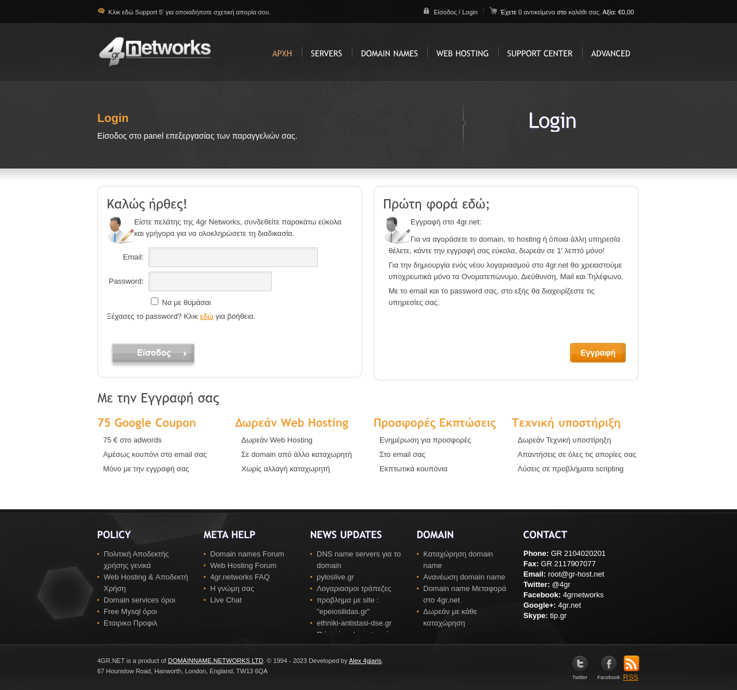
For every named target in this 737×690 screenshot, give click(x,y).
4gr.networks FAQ (239, 577)
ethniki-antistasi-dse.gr (354, 623)
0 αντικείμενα (537, 12)
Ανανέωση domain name (464, 577)
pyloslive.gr (335, 577)
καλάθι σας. (584, 12)
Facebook (608, 674)
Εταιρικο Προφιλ (130, 623)
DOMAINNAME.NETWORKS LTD (215, 660)
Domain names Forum (247, 554)
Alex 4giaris (365, 660)
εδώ (206, 316)
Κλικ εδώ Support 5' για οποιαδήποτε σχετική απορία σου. (189, 12)
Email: (133, 257)
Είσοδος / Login (455, 12)
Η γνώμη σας (232, 588)
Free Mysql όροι (130, 611)
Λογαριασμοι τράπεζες (354, 588)
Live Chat (226, 600)
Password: (126, 281)
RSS (631, 673)
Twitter (580, 674)
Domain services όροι (139, 600)
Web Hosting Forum (243, 565)
